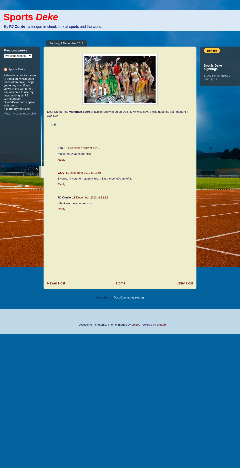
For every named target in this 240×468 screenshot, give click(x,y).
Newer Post (56, 283)
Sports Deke (16, 69)
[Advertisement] (18, 400)
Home (121, 283)
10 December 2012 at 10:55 (82, 148)
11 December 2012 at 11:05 (84, 172)
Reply (61, 159)
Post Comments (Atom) (129, 297)
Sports (31, 17)
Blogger (161, 324)
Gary (61, 172)
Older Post (184, 283)
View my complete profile (20, 113)
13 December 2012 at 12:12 (90, 197)
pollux (135, 324)
